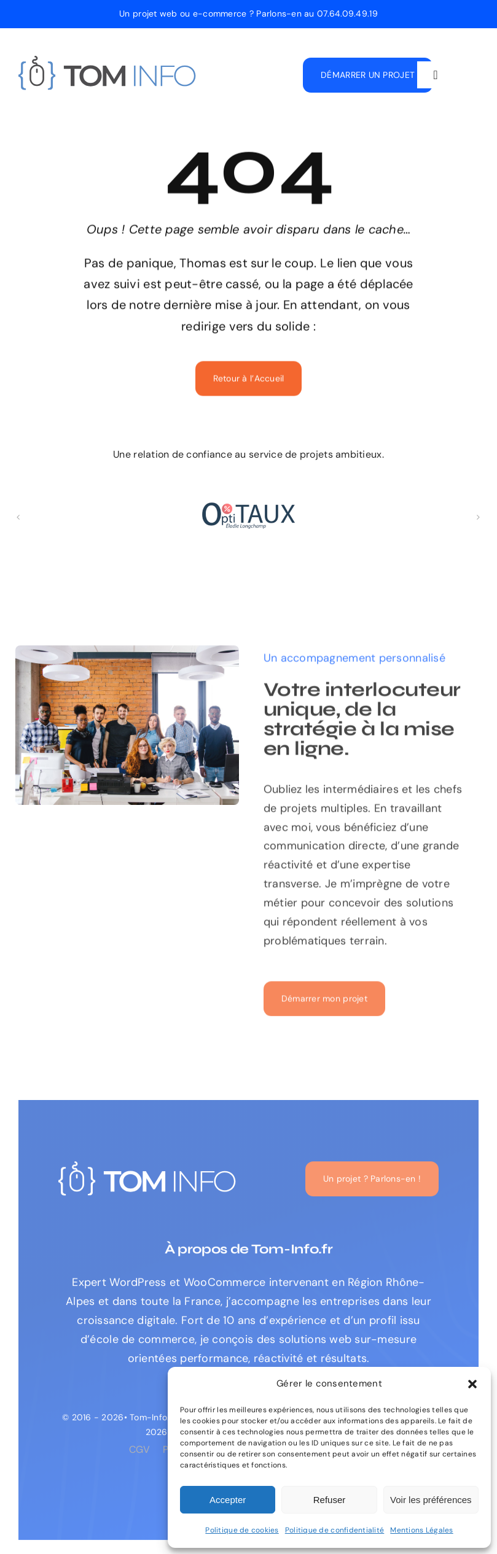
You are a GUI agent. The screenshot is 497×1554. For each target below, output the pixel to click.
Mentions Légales (421, 1530)
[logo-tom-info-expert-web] (107, 61)
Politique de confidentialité (335, 1530)
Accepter (227, 1499)
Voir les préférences (431, 1499)
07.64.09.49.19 (347, 13)
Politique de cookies (241, 1530)
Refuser (329, 1499)
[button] (472, 1384)
